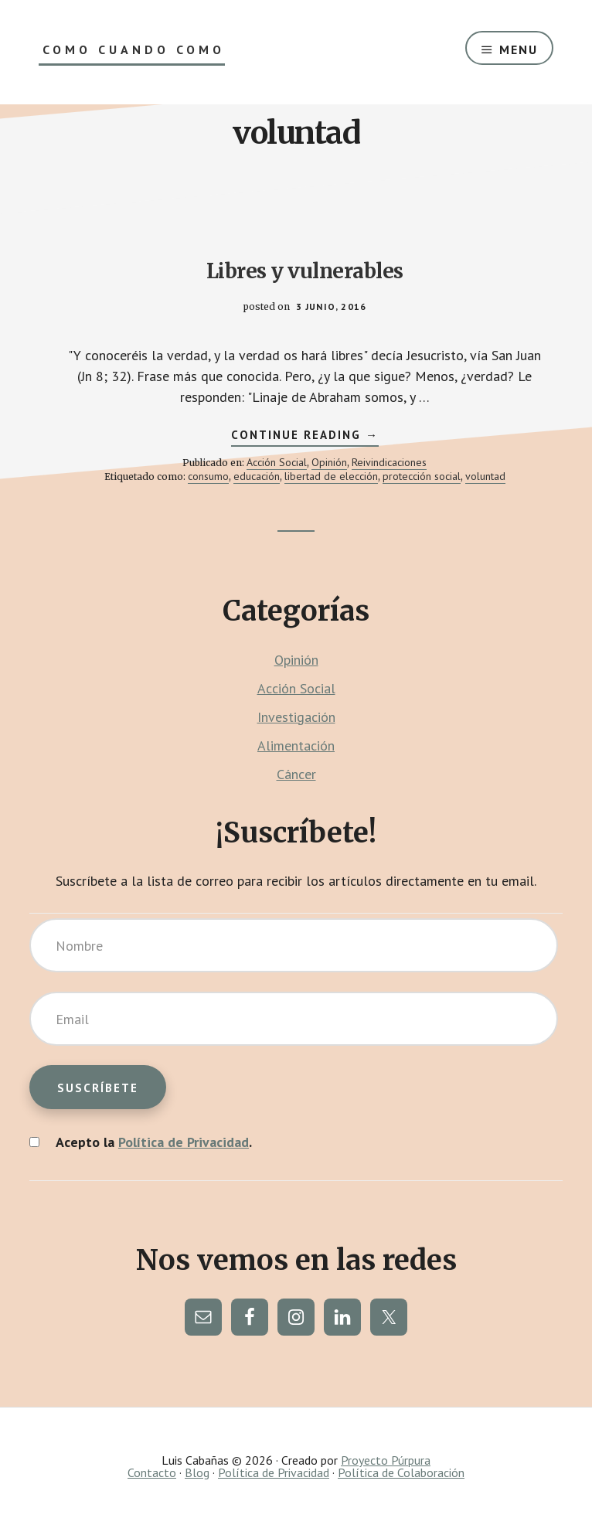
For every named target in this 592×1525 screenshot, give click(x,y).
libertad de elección (331, 476)
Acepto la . (154, 1142)
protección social (422, 476)
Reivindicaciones (389, 462)
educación (256, 476)
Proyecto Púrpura (385, 1460)
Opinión (329, 462)
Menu (518, 49)
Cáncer (296, 774)
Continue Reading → (305, 437)
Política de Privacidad (183, 1142)
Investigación (296, 717)
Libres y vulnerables (304, 271)
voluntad (485, 476)
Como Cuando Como (134, 50)
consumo (208, 476)
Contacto (152, 1472)
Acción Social (277, 462)
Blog (197, 1472)
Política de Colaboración (401, 1472)
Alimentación (296, 745)
